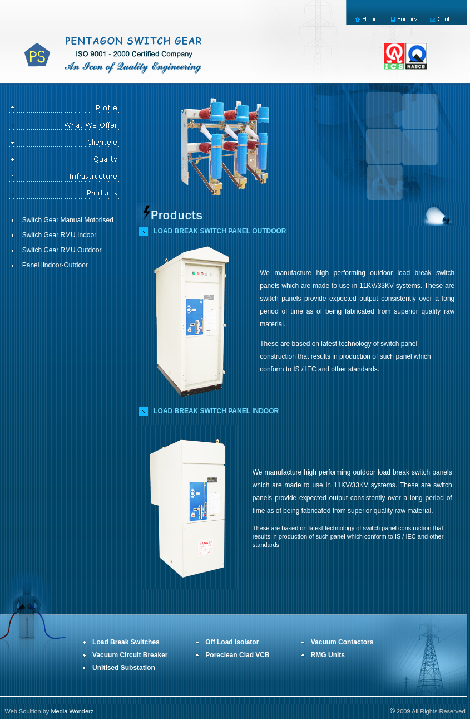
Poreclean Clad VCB (237, 655)
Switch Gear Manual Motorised (67, 220)
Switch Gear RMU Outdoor (62, 250)
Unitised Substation (123, 668)
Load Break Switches (126, 642)
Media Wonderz (72, 711)
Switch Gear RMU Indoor (59, 235)
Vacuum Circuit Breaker (129, 655)
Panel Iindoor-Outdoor (55, 265)
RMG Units (328, 655)
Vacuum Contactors (342, 642)
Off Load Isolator (232, 642)
